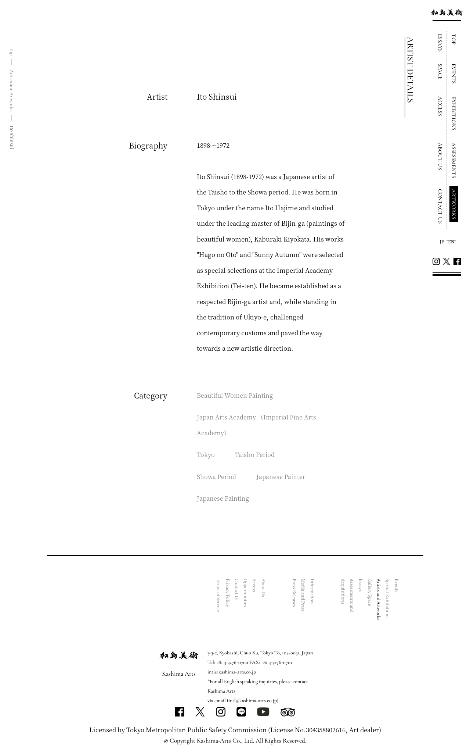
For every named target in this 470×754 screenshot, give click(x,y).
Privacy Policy (230, 594)
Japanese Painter (283, 476)
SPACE (440, 71)
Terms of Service (221, 597)
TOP (454, 39)
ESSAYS (440, 42)
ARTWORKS (454, 204)
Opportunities (247, 594)
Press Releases (296, 595)
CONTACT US (440, 206)
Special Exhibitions (388, 600)
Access (256, 586)
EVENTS (454, 73)
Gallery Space (371, 593)
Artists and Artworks (379, 600)
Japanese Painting (224, 498)
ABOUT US (440, 156)
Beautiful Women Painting (237, 395)
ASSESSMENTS (454, 160)
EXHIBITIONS (454, 113)
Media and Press (304, 596)
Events (397, 586)
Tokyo (206, 454)
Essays (362, 586)
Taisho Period (255, 454)
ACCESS (440, 106)
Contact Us (238, 590)
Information (313, 592)
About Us (265, 588)
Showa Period (217, 476)
